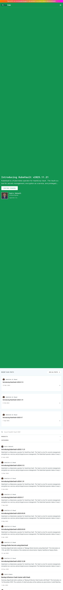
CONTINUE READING (9, 188)
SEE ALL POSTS (54, 372)
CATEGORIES (30, 440)
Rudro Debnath (15, 193)
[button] (60, 5)
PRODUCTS (30, 436)
